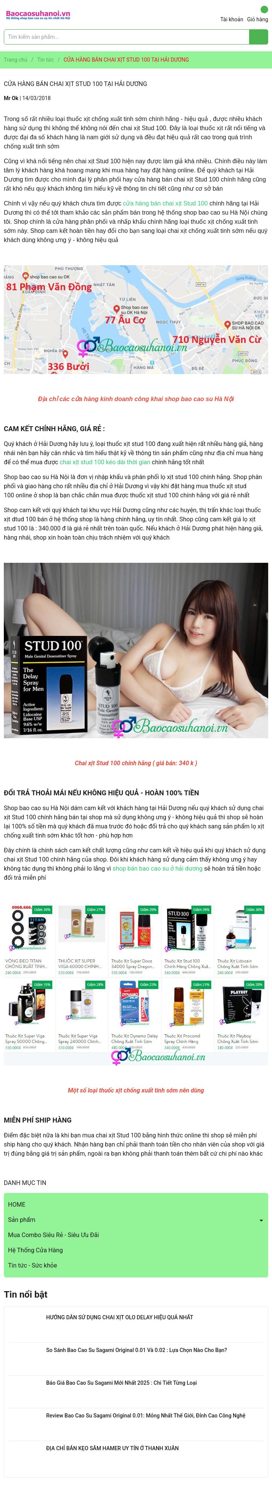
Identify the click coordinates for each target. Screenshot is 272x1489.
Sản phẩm (21, 1219)
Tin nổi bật (25, 1294)
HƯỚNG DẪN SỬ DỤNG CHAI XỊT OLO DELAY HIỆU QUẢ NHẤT (119, 1317)
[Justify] (259, 37)
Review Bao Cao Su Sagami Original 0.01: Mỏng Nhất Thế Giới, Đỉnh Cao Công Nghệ (145, 1416)
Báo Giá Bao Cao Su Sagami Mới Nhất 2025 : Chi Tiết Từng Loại (121, 1383)
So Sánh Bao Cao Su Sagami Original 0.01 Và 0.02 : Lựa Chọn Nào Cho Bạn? (136, 1350)
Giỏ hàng (257, 14)
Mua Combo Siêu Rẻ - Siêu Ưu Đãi (53, 1235)
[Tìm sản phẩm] (136, 37)
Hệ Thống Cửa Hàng (35, 1250)
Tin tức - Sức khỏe (32, 1265)
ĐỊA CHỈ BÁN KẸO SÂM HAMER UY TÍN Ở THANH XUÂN (112, 1448)
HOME (16, 1204)
